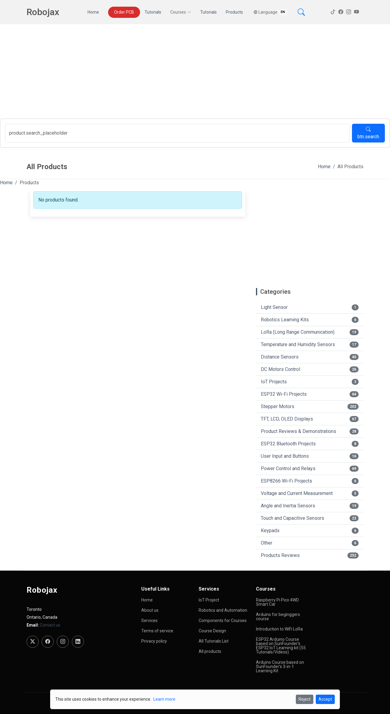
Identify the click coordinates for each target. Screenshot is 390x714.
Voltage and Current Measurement (310, 493)
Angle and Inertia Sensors (310, 506)
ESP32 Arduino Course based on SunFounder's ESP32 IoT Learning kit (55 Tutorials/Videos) (281, 645)
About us (149, 610)
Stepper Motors (310, 407)
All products (210, 651)
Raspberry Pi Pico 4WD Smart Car (277, 602)
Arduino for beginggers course (278, 616)
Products (234, 12)
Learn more (164, 699)
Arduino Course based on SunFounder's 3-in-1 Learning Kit (280, 666)
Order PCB (124, 12)
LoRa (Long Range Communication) (310, 332)
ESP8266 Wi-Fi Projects (310, 481)
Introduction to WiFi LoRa (279, 629)
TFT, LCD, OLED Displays (310, 419)
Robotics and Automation (223, 610)
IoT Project (209, 600)
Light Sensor (310, 307)
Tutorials (153, 12)
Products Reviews (310, 555)
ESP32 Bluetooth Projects (310, 444)
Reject (305, 699)
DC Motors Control (310, 369)
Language (270, 12)
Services (149, 620)
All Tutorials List (214, 641)
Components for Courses (223, 620)
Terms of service (157, 631)
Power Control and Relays (310, 469)
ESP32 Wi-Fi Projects (310, 394)
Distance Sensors (310, 357)
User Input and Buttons (310, 456)
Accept (325, 699)
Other (310, 543)
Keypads (310, 531)
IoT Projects (310, 382)
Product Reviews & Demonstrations (310, 431)
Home (93, 12)
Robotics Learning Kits (310, 320)
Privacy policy (154, 641)
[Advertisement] (195, 71)
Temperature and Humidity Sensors (310, 345)
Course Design (212, 631)
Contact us (50, 625)
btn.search (368, 132)
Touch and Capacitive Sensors (310, 518)
